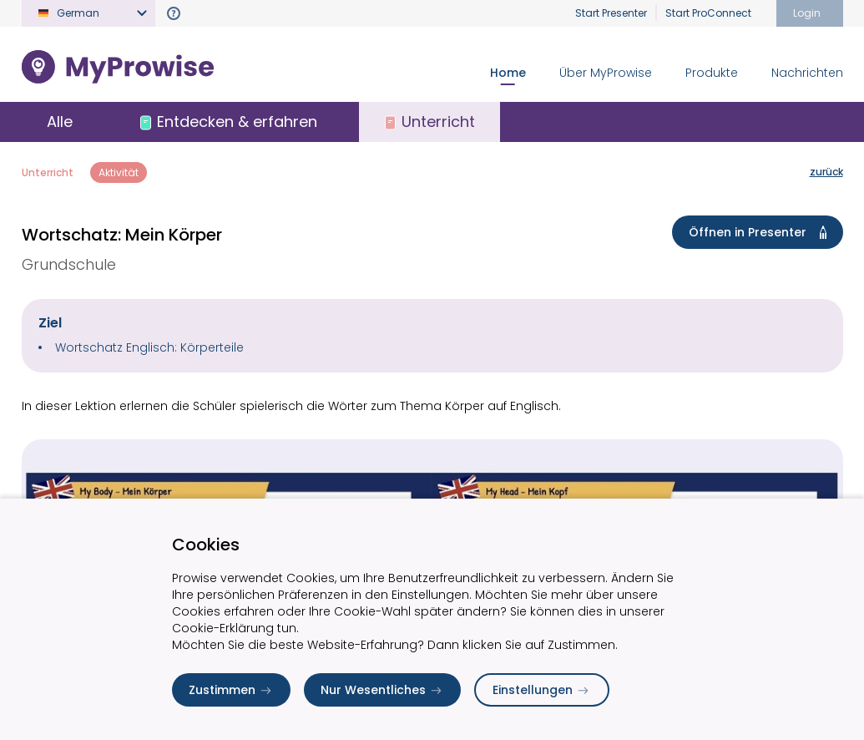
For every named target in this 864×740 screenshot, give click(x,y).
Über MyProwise (605, 72)
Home (508, 72)
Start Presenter (611, 13)
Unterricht (47, 172)
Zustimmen (231, 690)
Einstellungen (542, 690)
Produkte (711, 72)
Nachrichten (807, 72)
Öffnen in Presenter (761, 232)
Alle (60, 121)
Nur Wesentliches (382, 690)
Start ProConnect (708, 13)
